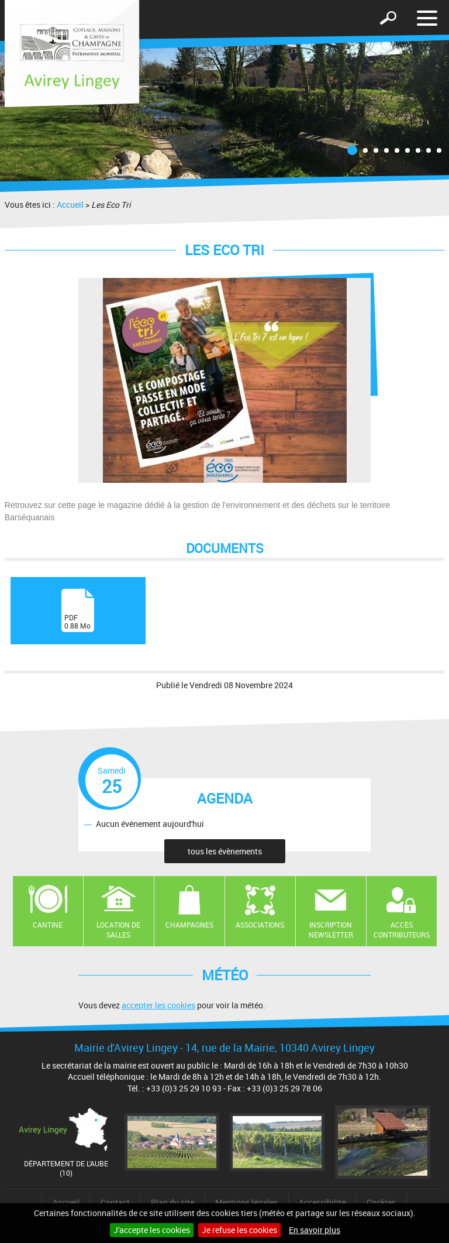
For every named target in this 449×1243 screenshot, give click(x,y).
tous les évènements (225, 851)
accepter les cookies (158, 1005)
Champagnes (189, 924)
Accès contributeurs (402, 929)
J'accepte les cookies (151, 1229)
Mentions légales (246, 1202)
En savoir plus (314, 1229)
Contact (115, 1202)
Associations (260, 924)
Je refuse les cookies (239, 1229)
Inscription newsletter (331, 929)
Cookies (381, 1202)
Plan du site (172, 1202)
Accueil (70, 204)
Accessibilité (322, 1202)
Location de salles (118, 929)
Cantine (48, 924)
